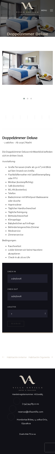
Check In (11, 271)
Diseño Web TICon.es (27, 434)
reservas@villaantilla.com (30, 411)
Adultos (11, 307)
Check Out (12, 289)
